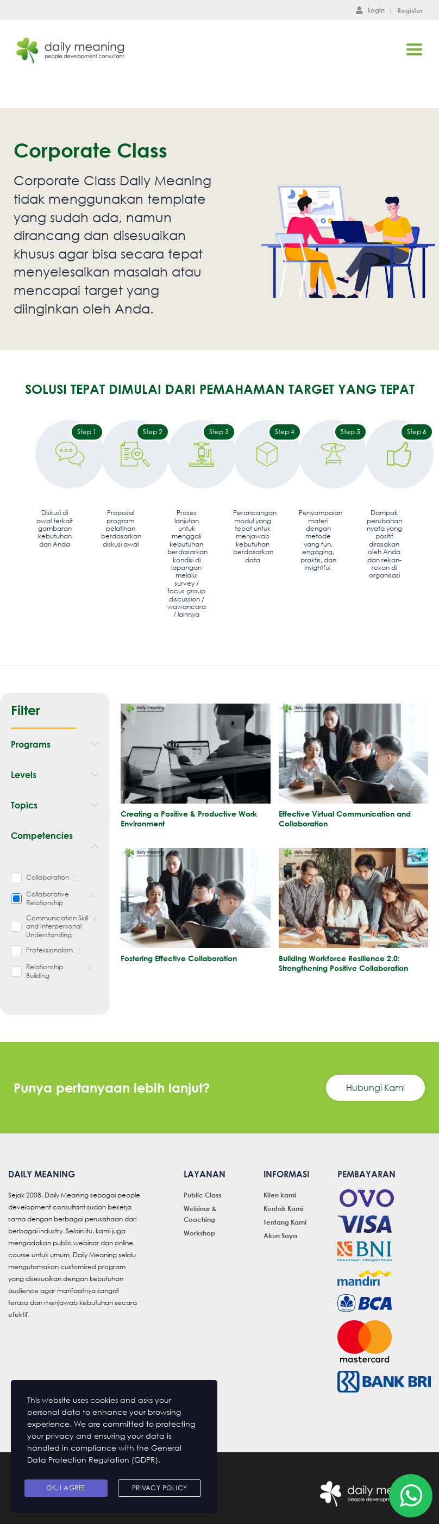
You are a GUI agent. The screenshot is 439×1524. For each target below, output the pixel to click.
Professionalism (49, 950)
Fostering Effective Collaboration (179, 958)
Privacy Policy (159, 1487)
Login (370, 10)
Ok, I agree (66, 1487)
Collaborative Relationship (47, 898)
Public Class (202, 1194)
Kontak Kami (283, 1208)
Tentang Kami (285, 1222)
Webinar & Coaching (200, 1214)
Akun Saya (280, 1235)
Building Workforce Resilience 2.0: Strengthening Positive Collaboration (343, 963)
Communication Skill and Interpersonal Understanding (57, 926)
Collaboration (47, 877)
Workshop (199, 1232)
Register (410, 10)
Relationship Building (44, 971)
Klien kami (280, 1194)
